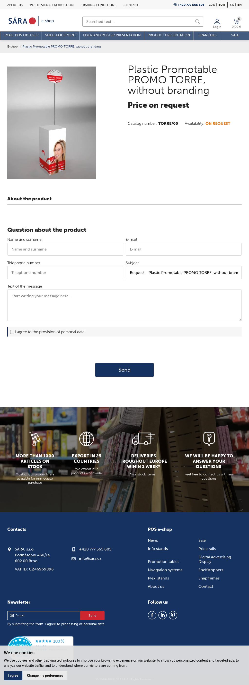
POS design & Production (52, 5)
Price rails (207, 548)
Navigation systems (165, 570)
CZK (212, 5)
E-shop (12, 46)
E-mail (131, 239)
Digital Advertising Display (214, 559)
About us (15, 5)
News (153, 540)
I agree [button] (13, 675)
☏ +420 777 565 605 (189, 5)
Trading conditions (98, 5)
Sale (202, 540)
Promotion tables (163, 561)
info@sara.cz (90, 558)
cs (232, 5)
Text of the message (24, 286)
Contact (131, 5)
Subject (132, 262)
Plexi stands (158, 578)
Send (124, 370)
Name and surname (24, 239)
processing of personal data (82, 624)
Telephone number (23, 262)
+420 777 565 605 (95, 549)
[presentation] (124, 349)
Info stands (158, 548)
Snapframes (209, 578)
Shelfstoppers (210, 570)
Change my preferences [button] (45, 675)
